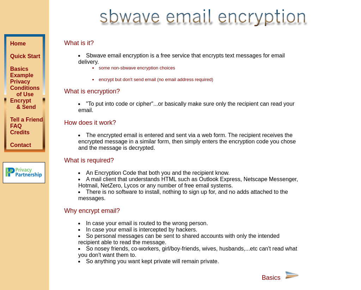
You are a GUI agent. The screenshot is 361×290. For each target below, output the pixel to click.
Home (18, 44)
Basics (19, 69)
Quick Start (25, 56)
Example (21, 75)
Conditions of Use (21, 91)
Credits (20, 132)
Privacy (20, 82)
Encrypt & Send (20, 104)
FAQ (16, 126)
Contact (20, 145)
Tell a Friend (26, 120)
